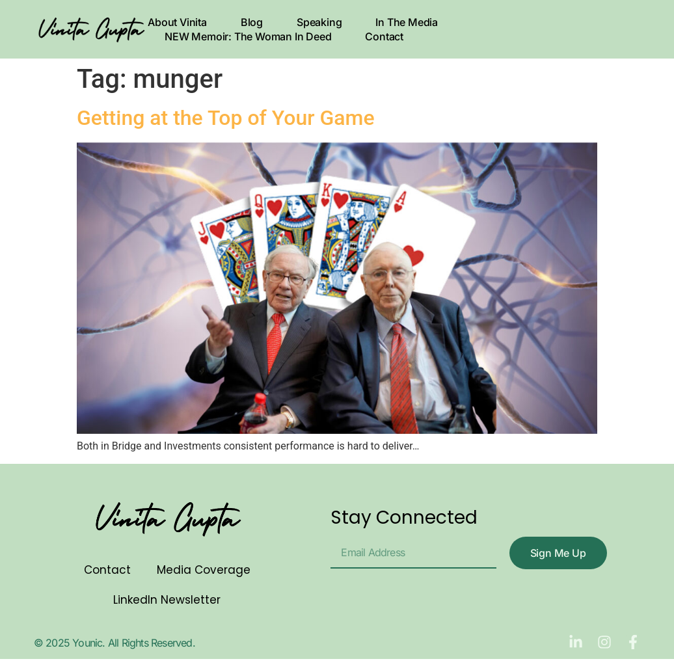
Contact (384, 36)
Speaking (319, 22)
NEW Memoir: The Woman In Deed (248, 36)
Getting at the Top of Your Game (226, 117)
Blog (252, 22)
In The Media (406, 22)
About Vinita (177, 22)
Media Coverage (203, 570)
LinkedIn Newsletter (167, 600)
